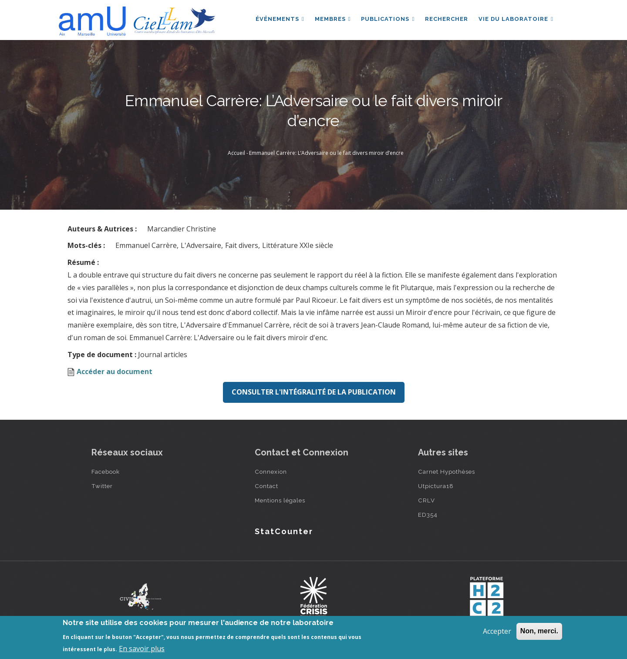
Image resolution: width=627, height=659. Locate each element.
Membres (333, 19)
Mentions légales (280, 500)
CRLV (426, 500)
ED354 (428, 514)
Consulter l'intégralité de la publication (314, 392)
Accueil (236, 153)
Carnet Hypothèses (446, 471)
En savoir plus (142, 648)
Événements (280, 19)
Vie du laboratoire (516, 19)
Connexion (271, 471)
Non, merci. (539, 631)
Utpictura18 (436, 485)
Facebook (105, 471)
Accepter (497, 631)
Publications (388, 19)
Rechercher (446, 19)
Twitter (102, 485)
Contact (266, 485)
